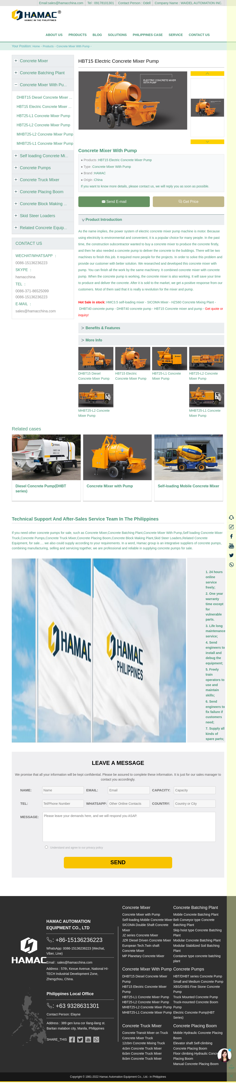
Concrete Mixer (96, 534)
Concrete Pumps (33, 539)
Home (36, 46)
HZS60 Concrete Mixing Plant (192, 303)
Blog (97, 35)
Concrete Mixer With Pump (78, 46)
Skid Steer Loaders (168, 539)
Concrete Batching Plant (125, 534)
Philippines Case (148, 35)
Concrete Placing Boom (94, 539)
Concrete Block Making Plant (132, 539)
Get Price (188, 202)
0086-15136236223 (31, 263)
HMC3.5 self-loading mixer (125, 303)
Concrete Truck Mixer (61, 539)
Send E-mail (114, 202)
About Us (54, 35)
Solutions (117, 35)
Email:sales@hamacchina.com (61, 3)
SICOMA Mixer (157, 303)
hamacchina (25, 277)
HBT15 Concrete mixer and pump (178, 309)
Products (77, 35)
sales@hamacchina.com (35, 311)
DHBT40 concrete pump (96, 309)
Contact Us (199, 35)
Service (176, 35)
